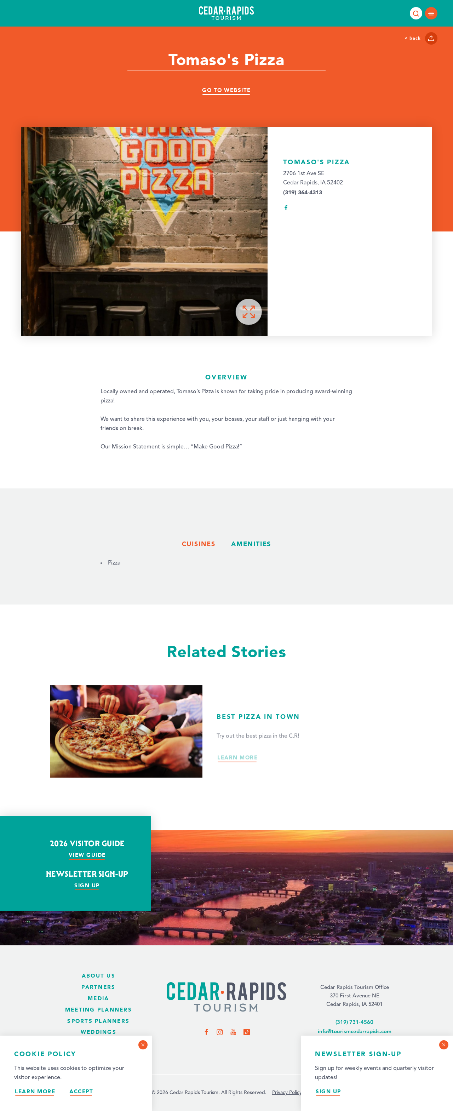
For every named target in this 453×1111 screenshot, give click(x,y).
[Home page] (226, 13)
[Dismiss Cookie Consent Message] (143, 1044)
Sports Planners (98, 1021)
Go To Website (226, 90)
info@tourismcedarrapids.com (354, 1031)
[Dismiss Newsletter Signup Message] (443, 1044)
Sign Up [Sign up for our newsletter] (328, 1091)
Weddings (98, 1032)
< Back (413, 38)
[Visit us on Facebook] (206, 1031)
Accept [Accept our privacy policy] (81, 1091)
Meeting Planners (98, 1009)
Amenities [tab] (251, 544)
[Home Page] (226, 997)
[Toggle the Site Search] (416, 13)
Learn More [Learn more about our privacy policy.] (35, 1091)
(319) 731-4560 (354, 1022)
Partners (98, 987)
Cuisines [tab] (199, 544)
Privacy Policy (287, 1092)
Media (98, 998)
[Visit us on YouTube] (233, 1031)
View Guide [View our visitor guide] (87, 855)
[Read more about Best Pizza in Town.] (226, 744)
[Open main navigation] (431, 13)
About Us (98, 975)
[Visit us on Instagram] (220, 1031)
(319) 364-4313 (302, 192)
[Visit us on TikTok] (246, 1031)
